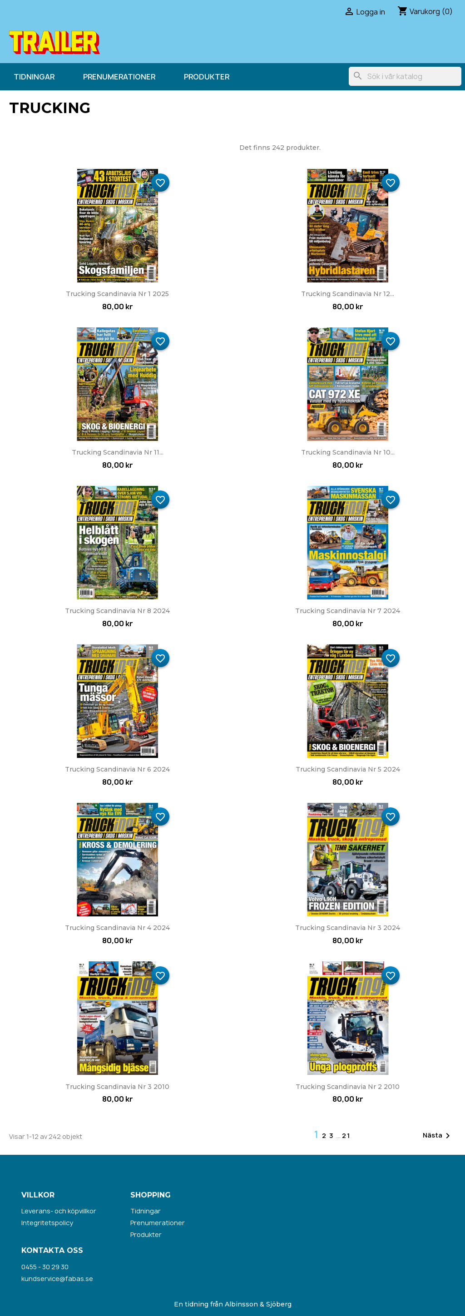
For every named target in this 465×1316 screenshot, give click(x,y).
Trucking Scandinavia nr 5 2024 (348, 769)
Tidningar (34, 77)
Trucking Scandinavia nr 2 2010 (348, 1087)
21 (346, 1135)
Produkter (206, 77)
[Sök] (405, 76)
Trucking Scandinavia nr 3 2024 (347, 928)
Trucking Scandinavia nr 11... (117, 452)
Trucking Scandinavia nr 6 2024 (117, 769)
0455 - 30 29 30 (45, 1266)
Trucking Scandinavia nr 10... (348, 452)
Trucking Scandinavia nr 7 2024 (347, 611)
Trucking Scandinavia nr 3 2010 (117, 1087)
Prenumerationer (119, 77)
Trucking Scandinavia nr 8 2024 (117, 611)
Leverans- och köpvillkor (58, 1211)
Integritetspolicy (47, 1222)
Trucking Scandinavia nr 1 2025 (117, 294)
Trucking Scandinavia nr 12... (347, 294)
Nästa (438, 1135)
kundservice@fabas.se (57, 1278)
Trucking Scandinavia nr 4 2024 (117, 928)
